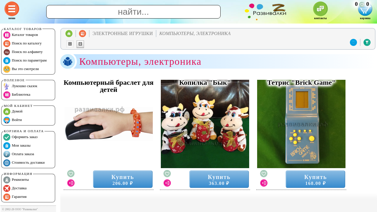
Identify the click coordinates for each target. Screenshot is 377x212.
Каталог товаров (20, 35)
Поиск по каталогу (22, 43)
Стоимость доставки (24, 162)
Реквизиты (16, 179)
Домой (12, 111)
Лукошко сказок (20, 86)
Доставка (15, 188)
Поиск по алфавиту (23, 52)
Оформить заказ (20, 137)
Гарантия (15, 197)
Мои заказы (17, 145)
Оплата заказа (18, 154)
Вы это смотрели (21, 69)
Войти (12, 120)
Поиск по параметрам (25, 60)
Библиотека (16, 94)
